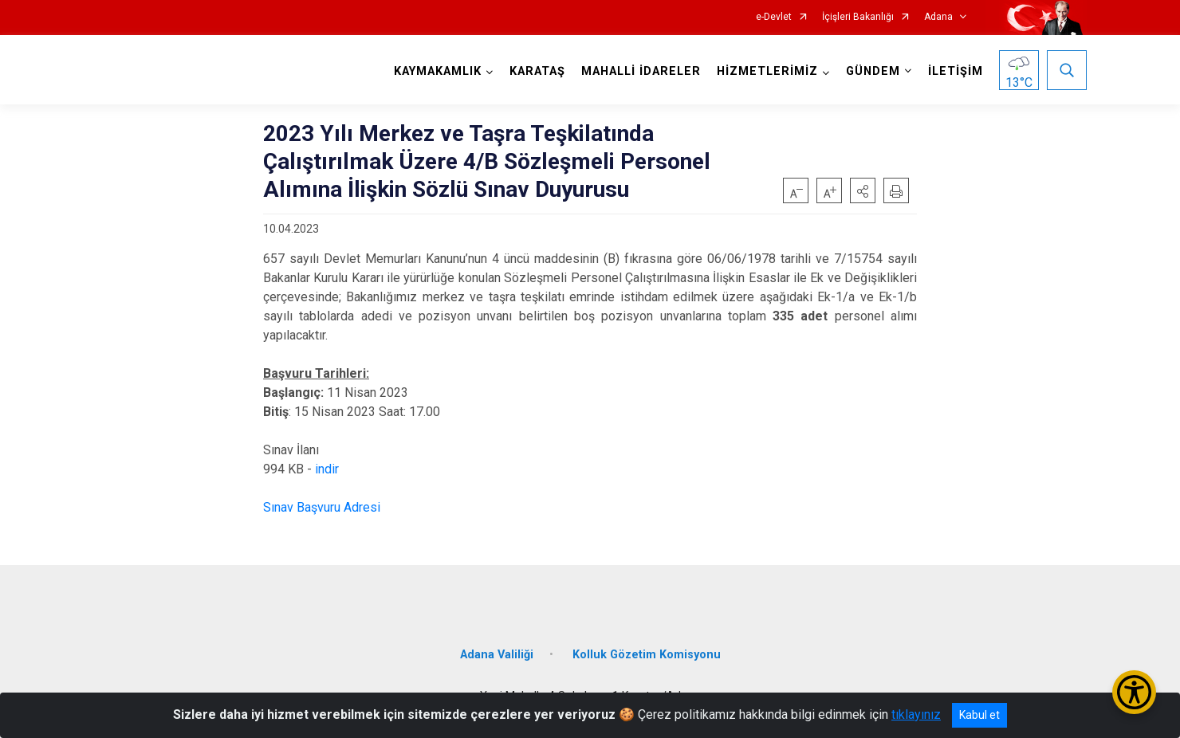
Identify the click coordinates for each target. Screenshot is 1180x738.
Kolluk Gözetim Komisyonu (646, 654)
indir (327, 469)
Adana (938, 17)
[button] (862, 190)
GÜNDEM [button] (873, 71)
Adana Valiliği (496, 654)
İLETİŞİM (955, 71)
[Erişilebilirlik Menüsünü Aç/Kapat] (1134, 692)
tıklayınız (916, 714)
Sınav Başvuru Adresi (321, 507)
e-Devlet (774, 17)
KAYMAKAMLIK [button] (438, 71)
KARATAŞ (537, 71)
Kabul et (979, 715)
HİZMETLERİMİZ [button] (767, 71)
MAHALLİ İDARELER (641, 71)
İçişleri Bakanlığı (858, 17)
